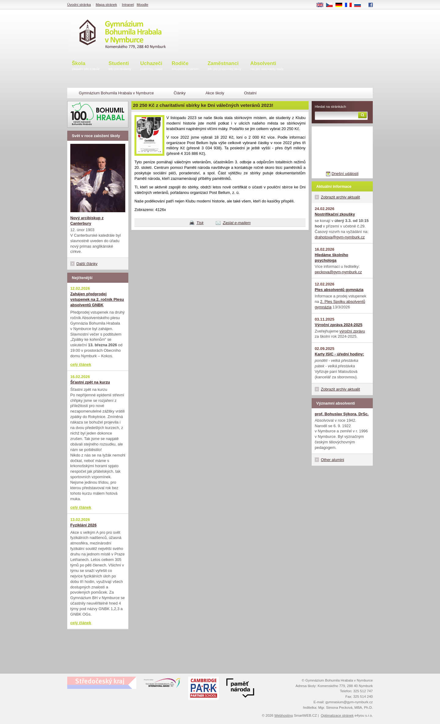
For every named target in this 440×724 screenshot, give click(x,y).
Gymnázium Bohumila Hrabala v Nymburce (116, 93)
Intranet (128, 4)
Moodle (142, 4)
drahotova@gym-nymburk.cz (340, 237)
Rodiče (185, 66)
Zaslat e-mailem (237, 222)
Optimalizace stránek (337, 715)
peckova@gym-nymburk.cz (338, 272)
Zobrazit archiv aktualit (340, 197)
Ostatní (250, 93)
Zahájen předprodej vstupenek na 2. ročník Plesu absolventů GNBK (97, 299)
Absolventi (267, 66)
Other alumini (332, 459)
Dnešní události (345, 173)
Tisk (200, 222)
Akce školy (214, 93)
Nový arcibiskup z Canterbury (87, 221)
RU (359, 5)
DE (341, 5)
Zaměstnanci (224, 66)
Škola (85, 66)
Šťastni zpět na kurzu (90, 382)
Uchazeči (151, 66)
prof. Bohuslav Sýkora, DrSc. (342, 414)
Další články (86, 263)
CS (331, 5)
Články (179, 93)
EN (322, 5)
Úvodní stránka (79, 4)
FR (350, 5)
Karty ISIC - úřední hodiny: (339, 354)
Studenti (119, 66)
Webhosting (283, 715)
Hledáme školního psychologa (331, 258)
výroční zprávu (352, 331)
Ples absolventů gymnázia (339, 289)
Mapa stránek (106, 4)
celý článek (80, 364)
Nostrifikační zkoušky (335, 214)
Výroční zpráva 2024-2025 (338, 324)
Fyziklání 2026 (83, 525)
